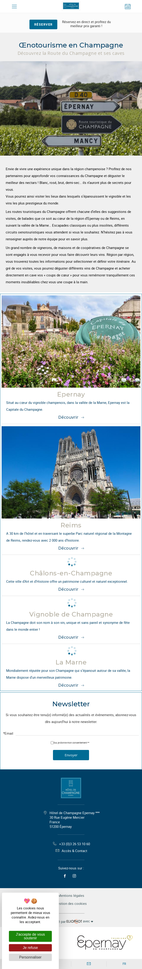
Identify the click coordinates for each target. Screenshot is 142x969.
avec (71, 921)
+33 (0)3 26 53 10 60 (71, 844)
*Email (8, 733)
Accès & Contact (71, 850)
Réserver (43, 24)
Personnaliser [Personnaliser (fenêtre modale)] (30, 957)
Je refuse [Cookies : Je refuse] (30, 948)
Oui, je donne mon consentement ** (71, 742)
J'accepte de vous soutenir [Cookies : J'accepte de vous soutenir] (30, 936)
